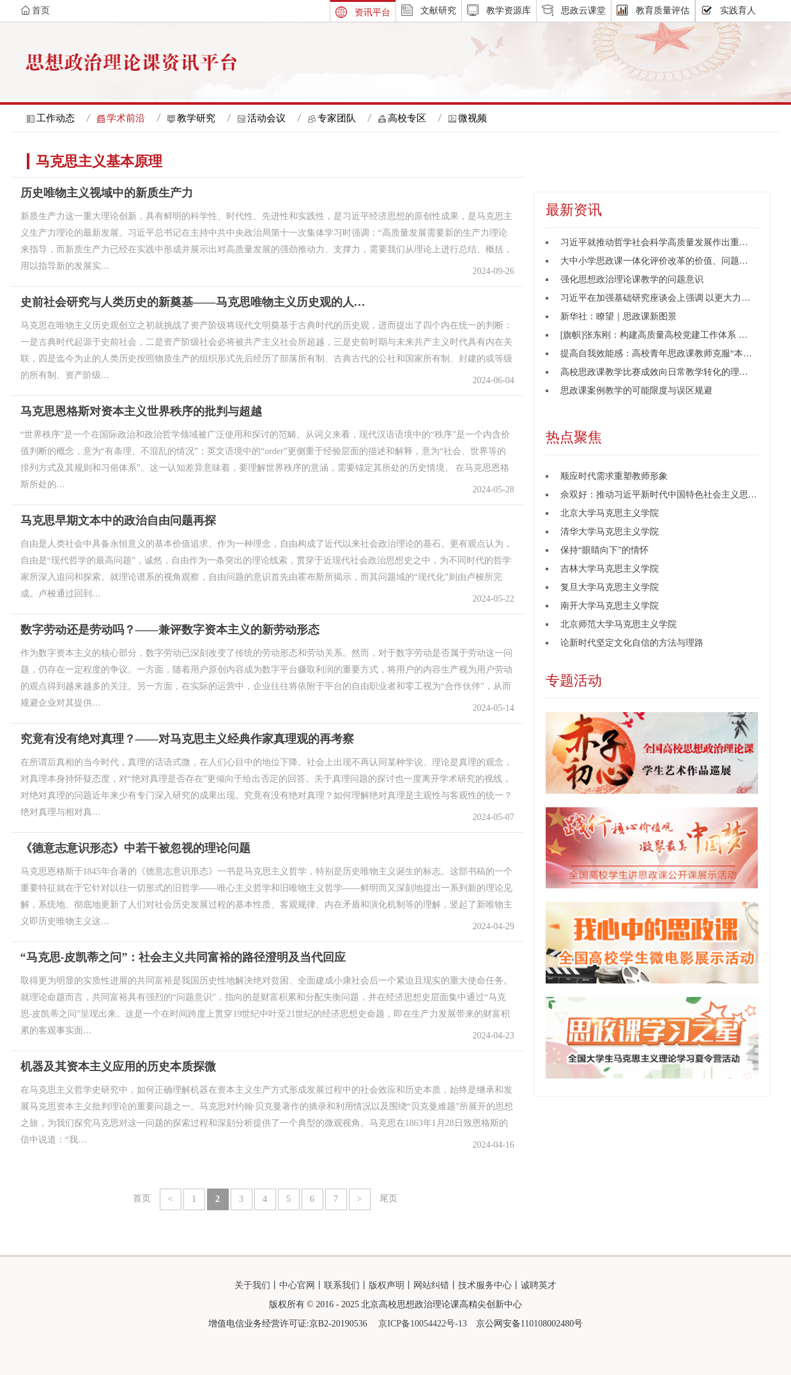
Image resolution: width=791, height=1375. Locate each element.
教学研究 (196, 118)
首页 (142, 1198)
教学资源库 (508, 10)
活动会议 (266, 118)
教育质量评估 (662, 10)
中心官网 (297, 1285)
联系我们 (342, 1285)
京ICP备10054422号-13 (422, 1323)
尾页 (388, 1198)
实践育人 (738, 10)
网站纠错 (431, 1285)
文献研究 (438, 10)
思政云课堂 (583, 10)
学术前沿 (126, 118)
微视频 (472, 118)
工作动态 (55, 118)
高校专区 (407, 118)
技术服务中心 (485, 1285)
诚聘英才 (539, 1285)
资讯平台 (372, 12)
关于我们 (252, 1285)
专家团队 (337, 118)
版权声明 (386, 1285)
